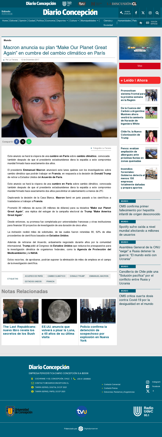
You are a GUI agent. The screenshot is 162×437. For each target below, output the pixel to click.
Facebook (153, 386)
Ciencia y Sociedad (108, 22)
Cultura (73, 20)
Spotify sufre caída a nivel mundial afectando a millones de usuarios (139, 230)
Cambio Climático (56, 276)
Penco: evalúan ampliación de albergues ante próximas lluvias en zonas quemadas (132, 154)
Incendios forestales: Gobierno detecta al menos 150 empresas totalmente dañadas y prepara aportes (133, 178)
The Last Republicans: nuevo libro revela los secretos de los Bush (19, 330)
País (135, 20)
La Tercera (13, 60)
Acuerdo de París (34, 276)
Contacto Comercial (112, 384)
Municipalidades (88, 20)
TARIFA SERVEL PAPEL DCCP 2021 (50, 391)
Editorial (13, 20)
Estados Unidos (33, 281)
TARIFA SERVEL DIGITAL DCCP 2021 (51, 387)
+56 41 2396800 (84, 378)
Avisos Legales (125, 13)
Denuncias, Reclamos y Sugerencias (119, 392)
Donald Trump (77, 276)
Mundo (124, 201)
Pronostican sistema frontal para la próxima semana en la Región (133, 95)
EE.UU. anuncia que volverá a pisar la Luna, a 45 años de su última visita (58, 332)
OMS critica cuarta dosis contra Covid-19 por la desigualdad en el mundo (136, 299)
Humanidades (124, 20)
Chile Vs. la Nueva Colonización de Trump (131, 134)
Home (5, 20)
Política (40, 20)
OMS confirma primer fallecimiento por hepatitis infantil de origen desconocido (139, 210)
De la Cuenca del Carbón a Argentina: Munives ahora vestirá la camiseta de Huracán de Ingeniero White (133, 115)
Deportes (61, 20)
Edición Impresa (152, 23)
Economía (50, 20)
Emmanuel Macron (98, 276)
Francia (50, 281)
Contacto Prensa (111, 388)
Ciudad (31, 20)
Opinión (23, 20)
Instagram (153, 382)
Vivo (140, 65)
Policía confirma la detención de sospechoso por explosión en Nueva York (94, 333)
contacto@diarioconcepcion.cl (52, 383)
